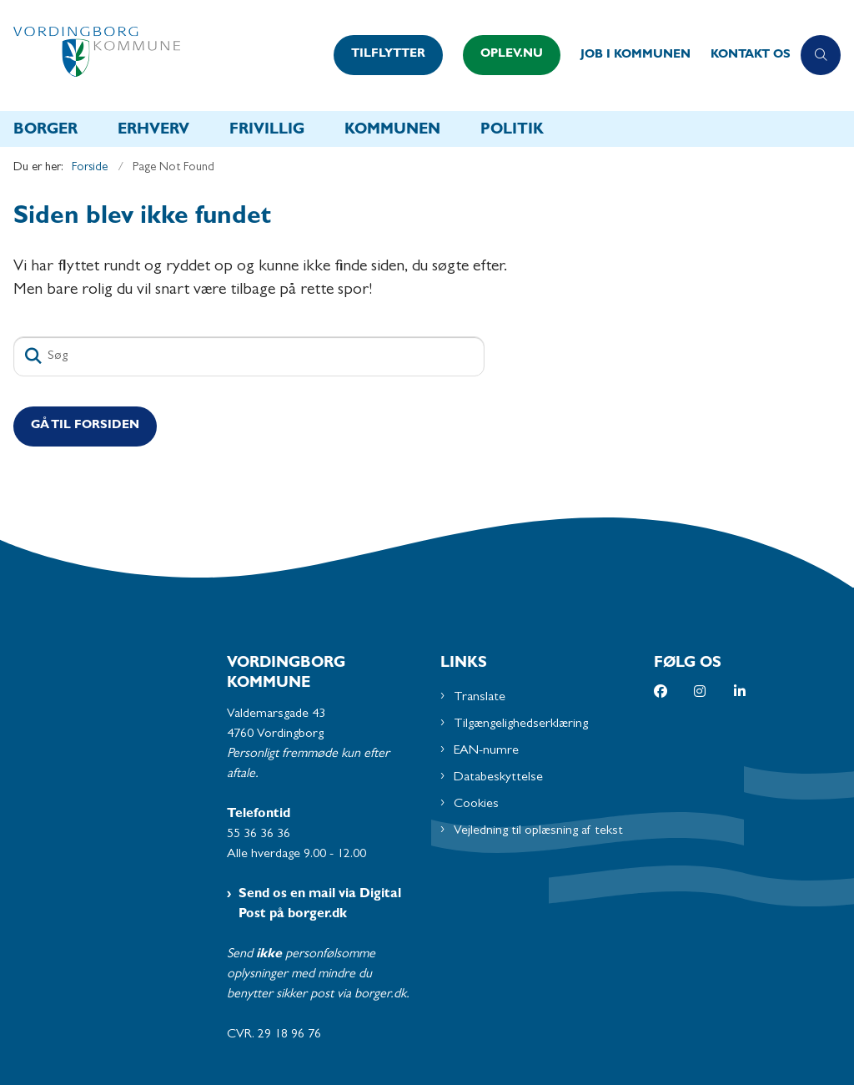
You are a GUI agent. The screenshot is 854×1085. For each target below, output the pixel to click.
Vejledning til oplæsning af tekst (538, 831)
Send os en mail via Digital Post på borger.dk (320, 904)
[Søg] (249, 356)
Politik (512, 131)
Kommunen (392, 131)
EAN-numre (486, 751)
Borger (45, 131)
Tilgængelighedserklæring (521, 724)
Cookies (476, 804)
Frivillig (266, 131)
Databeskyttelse (498, 778)
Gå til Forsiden (85, 426)
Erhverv (153, 131)
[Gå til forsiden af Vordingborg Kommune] (162, 55)
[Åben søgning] (821, 55)
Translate (479, 697)
